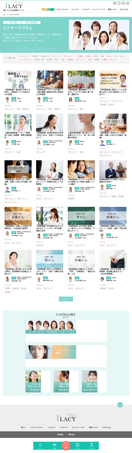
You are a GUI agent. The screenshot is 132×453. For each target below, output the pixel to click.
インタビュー (106, 101)
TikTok (123, 3)
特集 (54, 448)
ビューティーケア (94, 382)
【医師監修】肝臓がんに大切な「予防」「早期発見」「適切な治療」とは (81, 271)
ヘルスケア (10, 109)
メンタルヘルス (106, 155)
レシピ (77, 448)
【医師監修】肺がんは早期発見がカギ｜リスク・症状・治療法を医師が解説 (49, 271)
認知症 (27, 109)
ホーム (40, 448)
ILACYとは (124, 9)
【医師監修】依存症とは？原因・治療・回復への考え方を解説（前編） (18, 181)
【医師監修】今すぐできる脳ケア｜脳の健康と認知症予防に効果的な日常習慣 (49, 92)
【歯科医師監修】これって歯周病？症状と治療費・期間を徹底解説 (18, 135)
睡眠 (114, 196)
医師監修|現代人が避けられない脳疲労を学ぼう (112, 180)
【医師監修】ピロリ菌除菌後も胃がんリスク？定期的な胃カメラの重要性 (49, 181)
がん (40, 199)
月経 (24, 288)
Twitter (114, 3)
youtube (119, 3)
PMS (8, 288)
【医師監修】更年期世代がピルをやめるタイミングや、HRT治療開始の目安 (49, 228)
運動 (122, 196)
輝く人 (23, 428)
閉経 (8, 292)
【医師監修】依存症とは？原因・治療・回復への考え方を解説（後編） (112, 135)
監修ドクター (112, 9)
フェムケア (37, 382)
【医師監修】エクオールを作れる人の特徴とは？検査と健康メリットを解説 (81, 181)
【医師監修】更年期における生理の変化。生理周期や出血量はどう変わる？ (18, 271)
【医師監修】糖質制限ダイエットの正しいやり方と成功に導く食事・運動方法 (81, 92)
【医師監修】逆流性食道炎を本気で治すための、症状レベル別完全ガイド (49, 135)
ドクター (92, 448)
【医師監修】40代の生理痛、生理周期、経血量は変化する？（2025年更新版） (112, 271)
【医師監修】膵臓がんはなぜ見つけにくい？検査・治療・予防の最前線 (112, 228)
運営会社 (72, 435)
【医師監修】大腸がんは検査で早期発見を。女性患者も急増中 (18, 227)
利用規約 (60, 435)
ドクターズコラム (66, 331)
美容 (112, 104)
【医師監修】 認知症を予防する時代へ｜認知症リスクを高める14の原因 (17, 92)
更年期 (104, 104)
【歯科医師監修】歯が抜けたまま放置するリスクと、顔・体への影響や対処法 (81, 135)
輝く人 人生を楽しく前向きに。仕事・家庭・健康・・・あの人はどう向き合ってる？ (66, 357)
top (120, 405)
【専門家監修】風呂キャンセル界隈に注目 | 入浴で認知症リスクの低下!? (112, 92)
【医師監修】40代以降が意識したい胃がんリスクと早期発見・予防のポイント (81, 228)
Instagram (127, 3)
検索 (66, 447)
